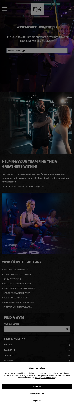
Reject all (37, 400)
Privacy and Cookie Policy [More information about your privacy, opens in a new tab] (45, 377)
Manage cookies (37, 393)
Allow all (37, 386)
